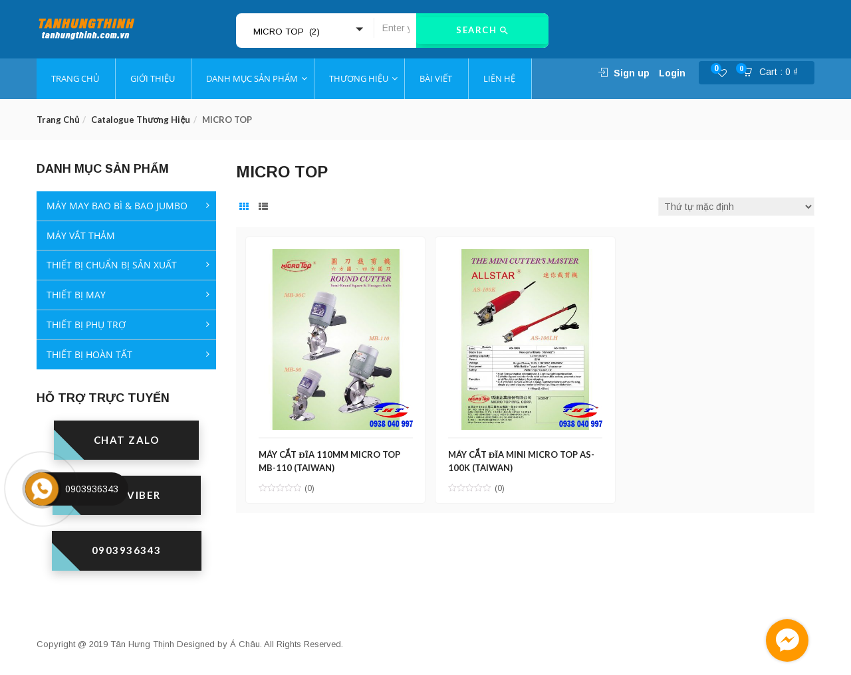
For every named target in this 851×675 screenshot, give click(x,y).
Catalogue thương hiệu (140, 119)
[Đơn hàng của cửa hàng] (736, 206)
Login (672, 73)
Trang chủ (58, 119)
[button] (774, 73)
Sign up (632, 73)
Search (482, 31)
